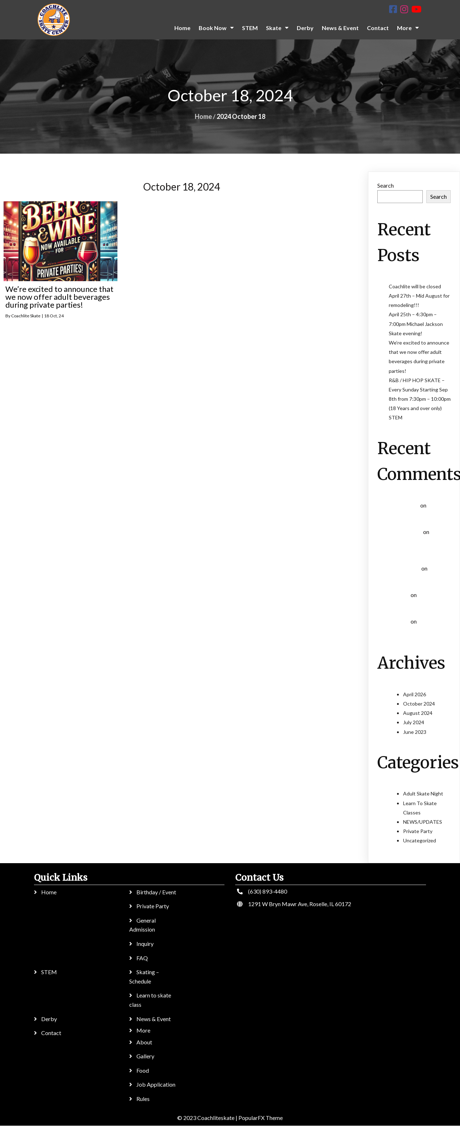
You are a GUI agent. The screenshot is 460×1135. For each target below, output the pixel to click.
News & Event (153, 1018)
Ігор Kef (401, 595)
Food (142, 1070)
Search (385, 185)
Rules (143, 1098)
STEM (395, 417)
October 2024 (419, 704)
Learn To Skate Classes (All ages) (418, 542)
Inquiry (145, 943)
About (144, 1042)
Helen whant (406, 569)
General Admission (142, 925)
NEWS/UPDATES (422, 822)
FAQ (142, 957)
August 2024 (417, 713)
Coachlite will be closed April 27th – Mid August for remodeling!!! (419, 295)
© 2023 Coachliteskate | (207, 1117)
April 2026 (414, 694)
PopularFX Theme (260, 1117)
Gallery (145, 1056)
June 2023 (414, 732)
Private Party (417, 831)
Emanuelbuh (405, 505)
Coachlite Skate (25, 315)
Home (203, 116)
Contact (51, 1032)
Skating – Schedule (144, 976)
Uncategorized (419, 840)
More (143, 1030)
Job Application (155, 1084)
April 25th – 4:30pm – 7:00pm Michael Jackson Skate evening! (416, 323)
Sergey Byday (407, 532)
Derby (49, 1018)
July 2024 (413, 722)
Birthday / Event (156, 892)
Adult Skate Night (423, 793)
